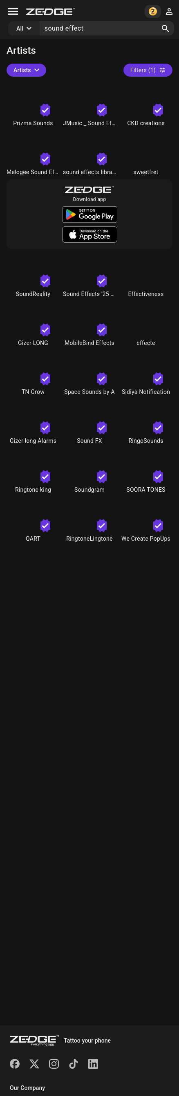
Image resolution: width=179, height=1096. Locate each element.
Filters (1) (148, 70)
